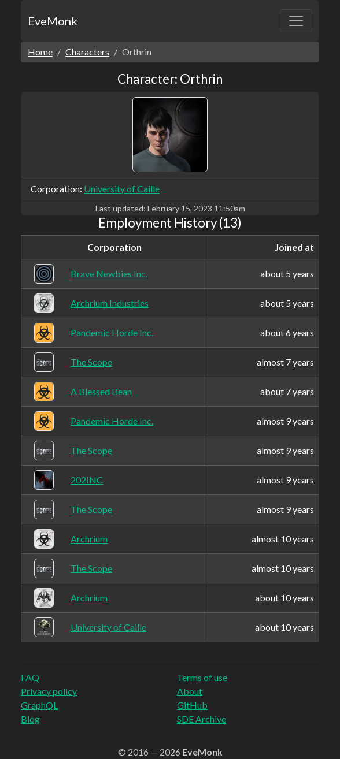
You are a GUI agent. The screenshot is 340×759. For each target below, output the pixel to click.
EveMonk (52, 21)
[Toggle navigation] (296, 20)
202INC (87, 479)
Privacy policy (49, 691)
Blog (30, 718)
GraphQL (39, 705)
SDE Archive (201, 718)
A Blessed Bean (101, 391)
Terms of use (202, 677)
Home (40, 51)
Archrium (89, 538)
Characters (87, 51)
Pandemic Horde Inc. (112, 332)
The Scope (91, 361)
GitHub (192, 705)
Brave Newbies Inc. (109, 273)
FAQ (30, 677)
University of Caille (122, 188)
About (189, 691)
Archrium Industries (110, 302)
